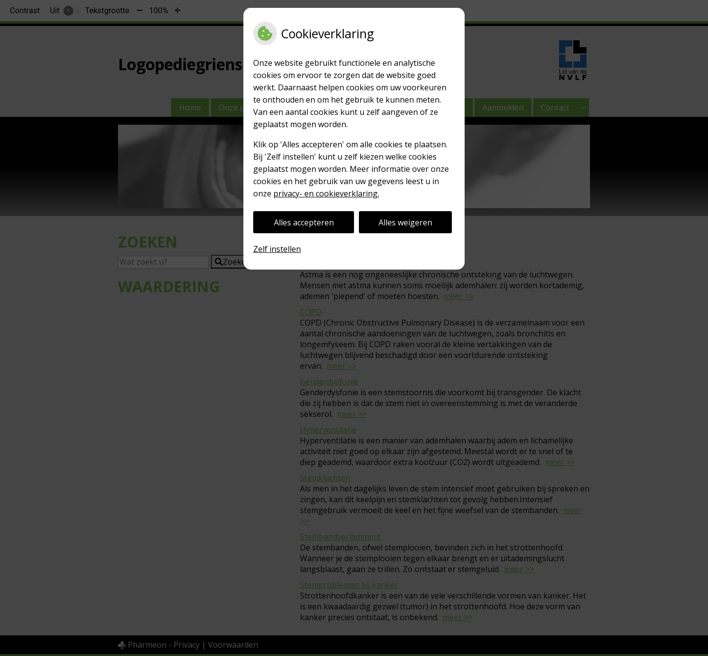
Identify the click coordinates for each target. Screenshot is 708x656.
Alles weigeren (405, 222)
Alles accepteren (304, 222)
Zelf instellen (277, 249)
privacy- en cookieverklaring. (326, 193)
